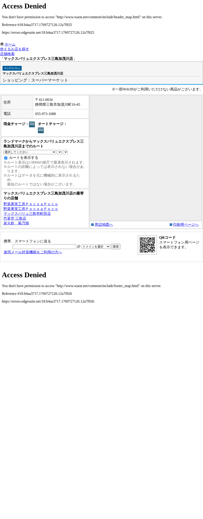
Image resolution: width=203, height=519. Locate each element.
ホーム (10, 44)
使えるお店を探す (14, 49)
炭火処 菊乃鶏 (16, 223)
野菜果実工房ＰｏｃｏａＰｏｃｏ (30, 204)
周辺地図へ (104, 224)
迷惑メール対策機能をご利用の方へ (33, 252)
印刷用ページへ (186, 224)
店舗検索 (7, 54)
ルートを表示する (23, 157)
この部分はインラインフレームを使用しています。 (101, 21)
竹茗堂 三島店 (14, 218)
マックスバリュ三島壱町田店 (27, 214)
